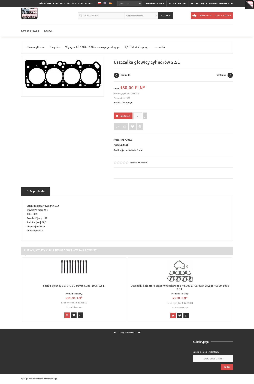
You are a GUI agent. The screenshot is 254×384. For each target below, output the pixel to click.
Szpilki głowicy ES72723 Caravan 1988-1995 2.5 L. (74, 286)
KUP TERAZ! (123, 115)
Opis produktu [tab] (35, 191)
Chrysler (55, 47)
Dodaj (227, 366)
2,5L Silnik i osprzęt (137, 47)
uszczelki (159, 47)
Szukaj (165, 15)
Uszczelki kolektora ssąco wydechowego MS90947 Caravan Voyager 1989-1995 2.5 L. (180, 287)
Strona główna (30, 31)
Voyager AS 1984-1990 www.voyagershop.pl (92, 47)
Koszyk (48, 31)
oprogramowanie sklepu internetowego (39, 378)
